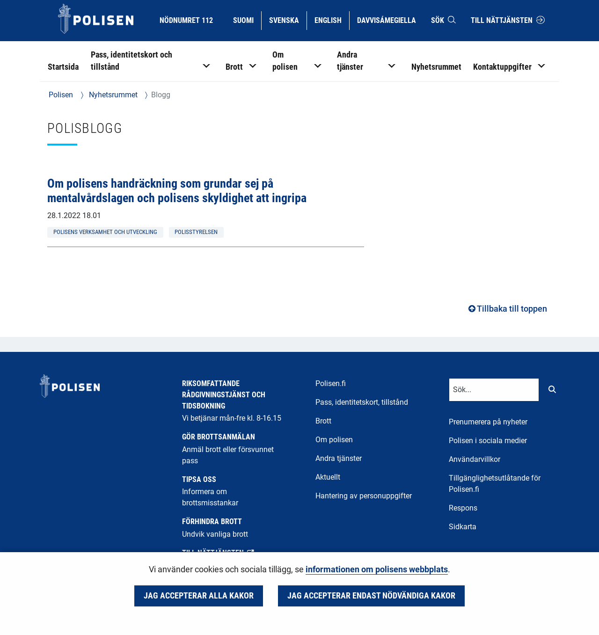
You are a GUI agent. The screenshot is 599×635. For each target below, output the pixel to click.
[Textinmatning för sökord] (494, 389)
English (331, 20)
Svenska (288, 20)
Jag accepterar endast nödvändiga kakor (371, 595)
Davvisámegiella (386, 20)
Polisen (61, 94)
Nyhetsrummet (112, 94)
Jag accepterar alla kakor (199, 595)
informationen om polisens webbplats (377, 569)
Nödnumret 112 (186, 20)
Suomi (247, 20)
